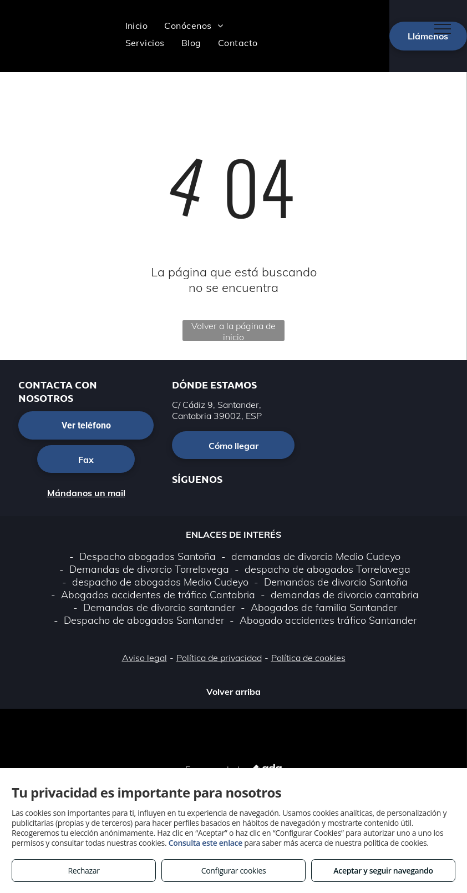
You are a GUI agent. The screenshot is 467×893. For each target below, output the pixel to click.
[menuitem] (136, 25)
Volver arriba (233, 691)
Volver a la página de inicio (233, 330)
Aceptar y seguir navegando (383, 870)
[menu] (442, 28)
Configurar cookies (233, 870)
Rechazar (83, 870)
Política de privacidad (219, 657)
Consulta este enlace (205, 842)
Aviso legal (144, 657)
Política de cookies (308, 657)
